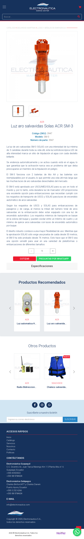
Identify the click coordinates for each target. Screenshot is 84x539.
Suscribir (70, 419)
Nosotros (11, 446)
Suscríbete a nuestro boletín (42, 412)
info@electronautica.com (18, 504)
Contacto (11, 449)
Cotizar (24, 258)
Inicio (9, 437)
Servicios (11, 443)
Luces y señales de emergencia (51, 28)
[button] (10, 307)
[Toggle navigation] (4, 7)
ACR (42, 122)
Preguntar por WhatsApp (54, 258)
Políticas (10, 452)
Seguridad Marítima (26, 28)
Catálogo (11, 28)
